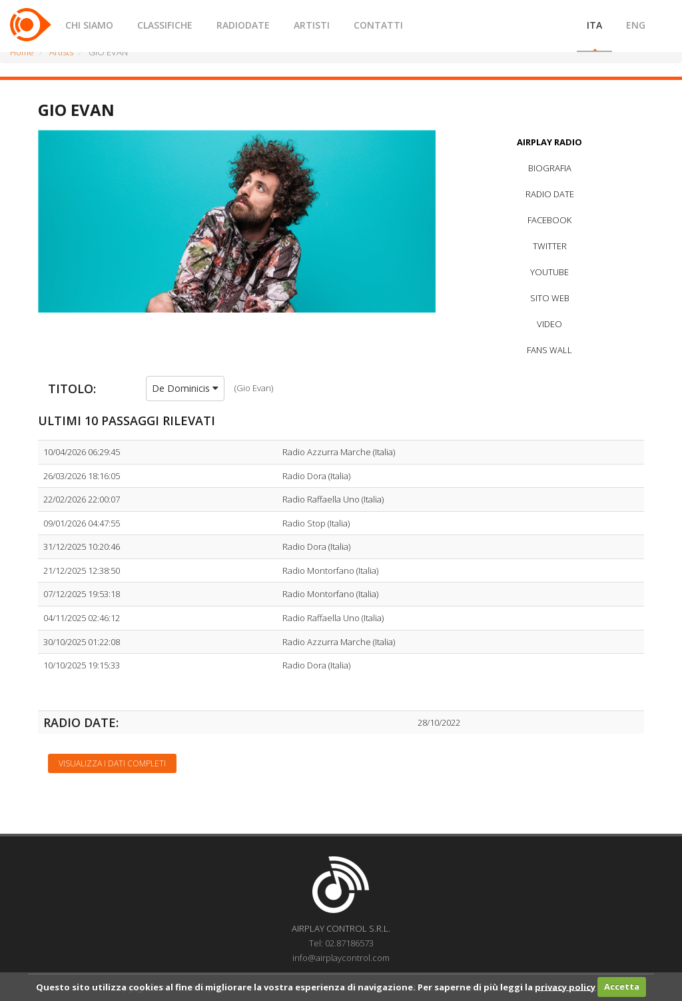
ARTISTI (312, 25)
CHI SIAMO (89, 25)
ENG (635, 25)
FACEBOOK (549, 220)
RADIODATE (243, 25)
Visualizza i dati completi (112, 763)
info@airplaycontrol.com (341, 958)
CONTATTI (378, 25)
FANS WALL (549, 350)
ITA (594, 25)
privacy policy (565, 986)
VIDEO (549, 324)
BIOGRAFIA (549, 168)
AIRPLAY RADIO (549, 142)
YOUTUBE (549, 272)
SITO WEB (549, 298)
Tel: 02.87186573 (341, 943)
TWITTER (550, 246)
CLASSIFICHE (164, 25)
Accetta (621, 986)
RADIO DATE (549, 194)
